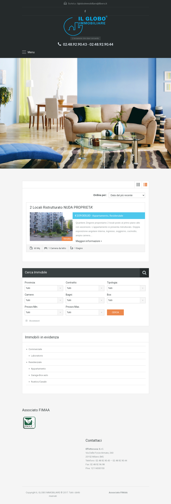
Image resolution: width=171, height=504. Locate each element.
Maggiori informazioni (89, 241)
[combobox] (44, 288)
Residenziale (35, 362)
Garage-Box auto (39, 375)
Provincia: (30, 282)
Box (109, 294)
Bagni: (69, 294)
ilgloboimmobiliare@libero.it (92, 3)
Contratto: (71, 282)
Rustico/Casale (38, 381)
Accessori (33, 320)
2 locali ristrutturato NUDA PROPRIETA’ (61, 207)
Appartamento (38, 368)
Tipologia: (112, 282)
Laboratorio (37, 355)
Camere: (29, 294)
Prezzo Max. (73, 306)
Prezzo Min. (31, 306)
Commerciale (35, 349)
